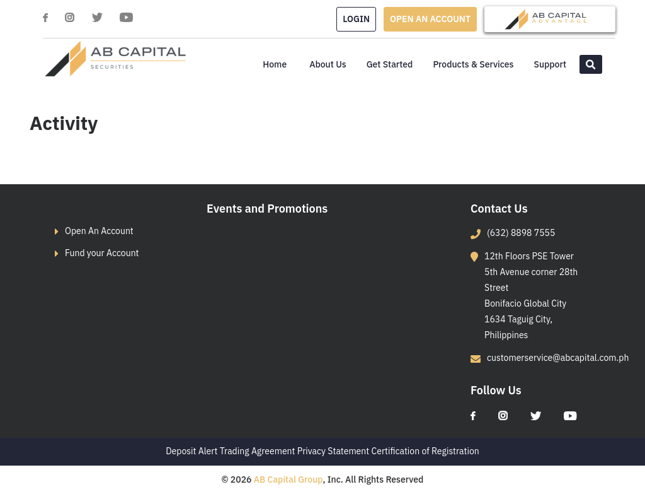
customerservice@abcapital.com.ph (558, 357)
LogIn (356, 19)
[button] (590, 64)
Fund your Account (102, 253)
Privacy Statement (333, 451)
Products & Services (473, 64)
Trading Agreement (257, 451)
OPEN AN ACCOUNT (430, 19)
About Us (327, 64)
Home (275, 64)
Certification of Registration (425, 451)
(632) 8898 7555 (521, 232)
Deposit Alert (191, 451)
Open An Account (99, 231)
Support (550, 64)
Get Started (390, 64)
